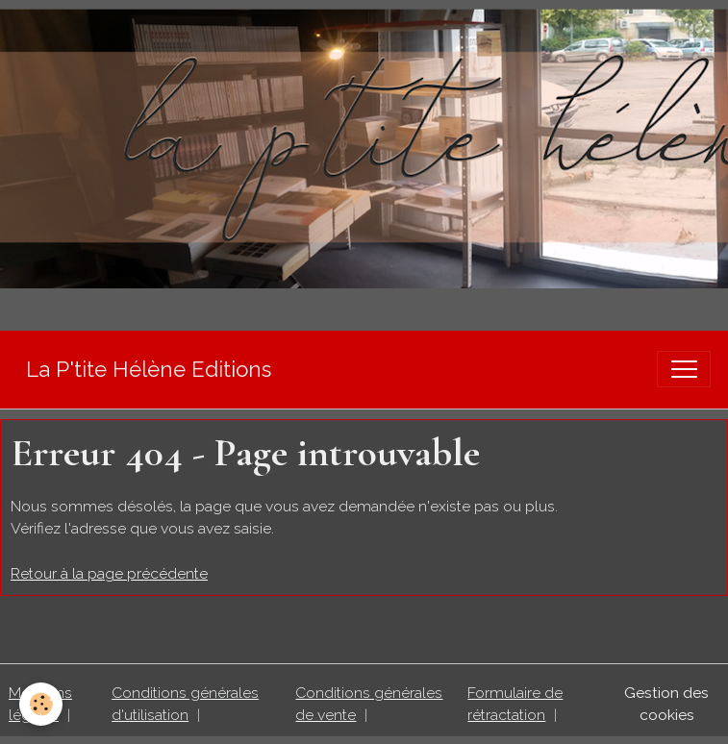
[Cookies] (41, 704)
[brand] (148, 369)
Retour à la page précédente (109, 573)
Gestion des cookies (666, 704)
